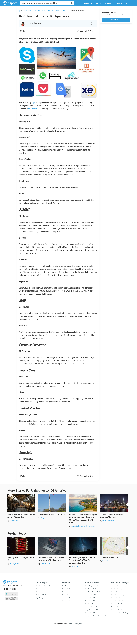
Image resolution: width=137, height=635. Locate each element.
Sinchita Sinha (14, 521)
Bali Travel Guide (90, 604)
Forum (98, 3)
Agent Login (40, 598)
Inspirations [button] (88, 3)
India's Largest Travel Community (12, 585)
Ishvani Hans (75, 566)
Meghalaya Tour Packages (120, 601)
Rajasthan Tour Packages (119, 604)
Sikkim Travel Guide (91, 613)
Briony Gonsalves (108, 561)
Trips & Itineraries (68, 592)
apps (33, 102)
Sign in (128, 3)
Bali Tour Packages (117, 589)
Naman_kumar (14, 564)
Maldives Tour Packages (119, 586)
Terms (70, 624)
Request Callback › (116, 19)
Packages (107, 3)
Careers (38, 589)
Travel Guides (66, 589)
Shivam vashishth (108, 521)
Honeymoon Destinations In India (96, 616)
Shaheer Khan (45, 564)
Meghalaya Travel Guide (93, 610)
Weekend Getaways (68, 598)
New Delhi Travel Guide (93, 592)
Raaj (42, 518)
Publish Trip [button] (118, 3)
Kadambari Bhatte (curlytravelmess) (83, 526)
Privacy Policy (78, 624)
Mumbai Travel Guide (92, 595)
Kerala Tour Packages (118, 598)
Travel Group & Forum (69, 595)
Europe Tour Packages (118, 592)
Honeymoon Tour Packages (120, 613)
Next (128, 505)
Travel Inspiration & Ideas (93, 586)
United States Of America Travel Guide (34, 10)
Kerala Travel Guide (91, 601)
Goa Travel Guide (91, 589)
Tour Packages (67, 586)
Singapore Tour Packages (119, 610)
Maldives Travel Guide (92, 607)
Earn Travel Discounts (43, 586)
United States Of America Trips (56, 10)
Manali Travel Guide (91, 598)
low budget (33, 109)
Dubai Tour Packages (118, 595)
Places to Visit (66, 601)
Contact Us (39, 592)
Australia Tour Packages (119, 607)
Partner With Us (41, 595)
